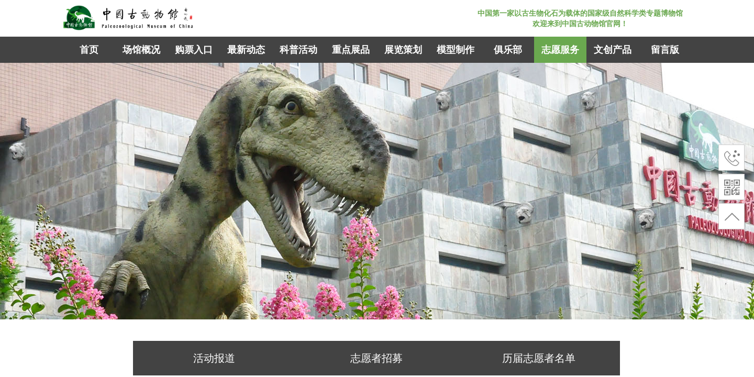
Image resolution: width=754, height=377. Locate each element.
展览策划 (403, 50)
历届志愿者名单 (538, 358)
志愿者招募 (376, 358)
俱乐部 (508, 50)
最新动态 (246, 50)
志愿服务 (560, 50)
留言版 (665, 50)
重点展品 (351, 50)
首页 (89, 50)
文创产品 (612, 50)
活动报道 (214, 358)
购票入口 (194, 50)
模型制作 (455, 50)
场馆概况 (141, 50)
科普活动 (298, 50)
